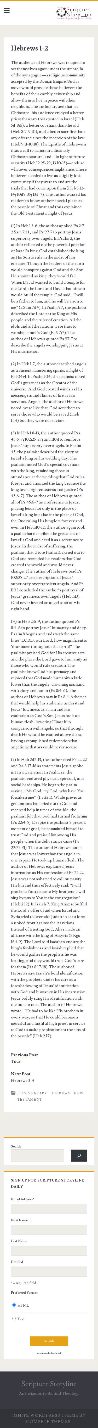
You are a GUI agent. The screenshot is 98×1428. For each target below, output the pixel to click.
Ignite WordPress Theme (45, 1415)
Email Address (22, 1199)
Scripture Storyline (49, 1384)
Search (16, 1146)
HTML (23, 1305)
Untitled (17, 1262)
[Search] (79, 1155)
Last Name (19, 1241)
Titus (16, 1061)
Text (21, 1319)
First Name (19, 1220)
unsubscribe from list (49, 1352)
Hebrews (60, 1093)
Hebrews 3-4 (22, 1080)
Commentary (32, 1093)
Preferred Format (24, 1293)
